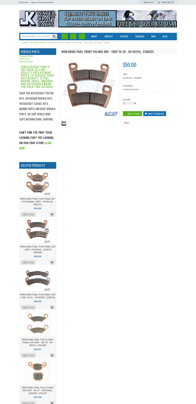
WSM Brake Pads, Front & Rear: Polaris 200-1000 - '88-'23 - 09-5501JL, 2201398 (38, 342)
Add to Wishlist (52, 214)
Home (25, 43)
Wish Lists (149, 2)
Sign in (33, 2)
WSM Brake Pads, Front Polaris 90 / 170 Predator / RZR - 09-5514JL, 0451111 (37, 201)
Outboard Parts (38, 43)
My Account (23, 2)
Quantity (126, 99)
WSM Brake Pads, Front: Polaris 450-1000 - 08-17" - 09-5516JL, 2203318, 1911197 (38, 390)
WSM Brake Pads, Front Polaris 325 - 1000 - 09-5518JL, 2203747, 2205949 (37, 249)
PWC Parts (24, 59)
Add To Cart (28, 214)
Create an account (46, 2)
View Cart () (167, 2)
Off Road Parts (26, 61)
